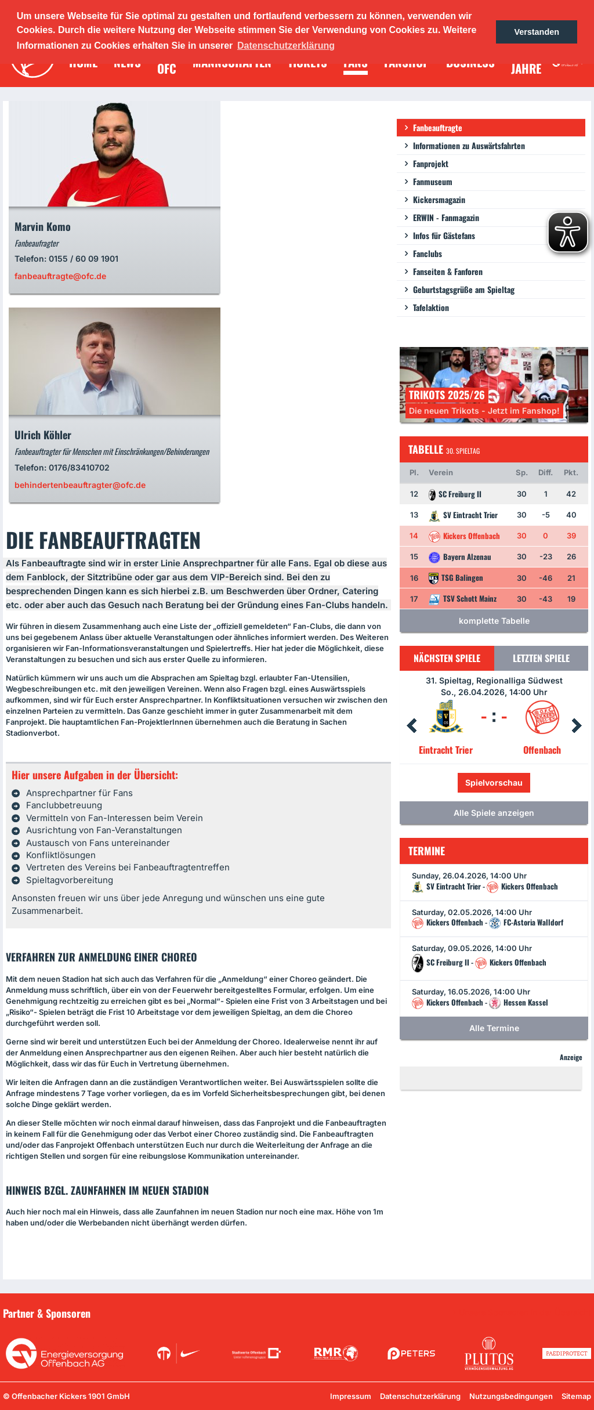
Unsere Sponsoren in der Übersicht (525, 1312)
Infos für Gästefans (444, 235)
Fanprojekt (430, 163)
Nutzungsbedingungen (511, 1396)
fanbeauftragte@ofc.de (60, 276)
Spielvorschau (494, 782)
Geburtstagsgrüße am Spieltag (464, 289)
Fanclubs (427, 253)
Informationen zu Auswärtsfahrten (469, 145)
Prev (411, 725)
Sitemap (576, 1396)
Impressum (350, 1396)
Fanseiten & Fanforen (448, 271)
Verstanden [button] (536, 32)
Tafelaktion (431, 307)
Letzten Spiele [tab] (541, 658)
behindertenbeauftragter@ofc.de (80, 485)
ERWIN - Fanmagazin (446, 217)
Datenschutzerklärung (420, 1396)
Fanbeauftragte (437, 127)
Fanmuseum (432, 181)
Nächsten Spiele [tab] (447, 658)
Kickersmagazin (439, 199)
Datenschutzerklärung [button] (286, 45)
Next (576, 725)
